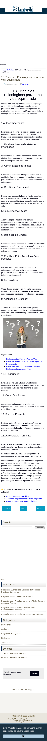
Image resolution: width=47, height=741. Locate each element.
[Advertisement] (23, 39)
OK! (23, 736)
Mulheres (5, 629)
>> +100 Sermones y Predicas (14, 658)
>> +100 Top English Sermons (13, 653)
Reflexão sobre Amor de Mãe (18, 369)
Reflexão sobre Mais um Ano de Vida (21, 359)
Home (4, 70)
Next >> (40, 508)
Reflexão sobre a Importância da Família (23, 366)
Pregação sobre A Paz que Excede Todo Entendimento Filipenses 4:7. (18, 608)
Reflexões (10, 70)
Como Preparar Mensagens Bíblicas (21, 501)
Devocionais (6, 625)
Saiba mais (29, 731)
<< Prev (7, 508)
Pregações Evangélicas (11, 633)
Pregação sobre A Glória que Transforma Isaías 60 (22, 614)
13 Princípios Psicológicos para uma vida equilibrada (22, 78)
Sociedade (5, 642)
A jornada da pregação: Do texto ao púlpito (24, 499)
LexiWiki (31, 716)
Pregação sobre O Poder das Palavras (17, 596)
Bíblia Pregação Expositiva (17, 496)
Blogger (31, 690)
